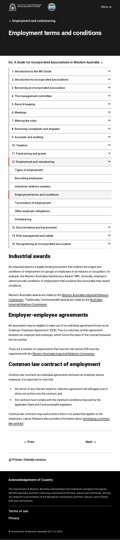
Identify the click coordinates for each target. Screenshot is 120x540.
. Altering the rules (24, 121)
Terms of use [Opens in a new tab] (18, 511)
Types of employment (29, 170)
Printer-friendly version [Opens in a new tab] (27, 460)
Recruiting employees (29, 178)
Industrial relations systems (33, 186)
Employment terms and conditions (37, 195)
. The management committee (32, 96)
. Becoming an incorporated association (38, 88)
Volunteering (23, 219)
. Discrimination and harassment (34, 228)
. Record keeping (23, 104)
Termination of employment (33, 203)
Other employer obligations (32, 211)
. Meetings (19, 113)
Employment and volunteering (32, 21)
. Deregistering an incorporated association (41, 244)
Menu (106, 7)
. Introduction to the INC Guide (31, 71)
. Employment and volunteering (33, 162)
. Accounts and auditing (27, 137)
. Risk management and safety (32, 236)
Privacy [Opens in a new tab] (14, 518)
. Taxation (19, 145)
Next (91, 442)
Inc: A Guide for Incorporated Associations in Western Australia (56, 62)
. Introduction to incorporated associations (40, 80)
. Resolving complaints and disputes (36, 129)
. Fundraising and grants (29, 154)
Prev (29, 442)
